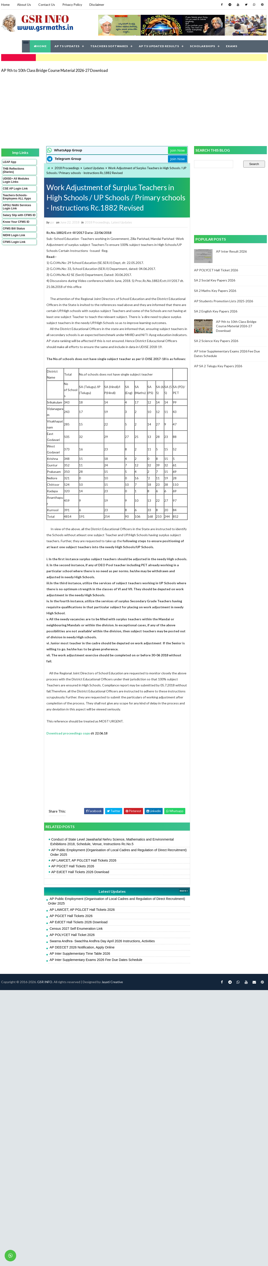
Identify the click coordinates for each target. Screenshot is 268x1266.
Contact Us (46, 4)
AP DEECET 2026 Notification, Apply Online (82, 947)
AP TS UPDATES (67, 46)
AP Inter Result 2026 (231, 251)
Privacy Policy (72, 4)
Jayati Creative (112, 982)
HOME (40, 46)
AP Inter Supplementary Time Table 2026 (80, 953)
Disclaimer (96, 4)
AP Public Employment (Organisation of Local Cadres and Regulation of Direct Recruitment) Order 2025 (118, 852)
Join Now (177, 150)
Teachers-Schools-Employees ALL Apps (17, 197)
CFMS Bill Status (14, 228)
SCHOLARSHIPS (202, 46)
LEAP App (9, 162)
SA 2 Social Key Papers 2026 (214, 280)
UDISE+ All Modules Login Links (16, 180)
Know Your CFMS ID (16, 221)
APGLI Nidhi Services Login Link (17, 207)
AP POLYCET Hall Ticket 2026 (72, 935)
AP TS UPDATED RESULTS (159, 46)
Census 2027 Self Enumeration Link (76, 928)
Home (5, 4)
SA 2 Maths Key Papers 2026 (215, 291)
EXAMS (231, 46)
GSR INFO (44, 982)
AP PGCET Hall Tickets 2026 (72, 866)
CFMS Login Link (14, 242)
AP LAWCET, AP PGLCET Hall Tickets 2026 (83, 860)
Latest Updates (94, 168)
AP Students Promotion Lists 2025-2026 (223, 301)
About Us (24, 4)
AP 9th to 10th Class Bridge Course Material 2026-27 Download (54, 70)
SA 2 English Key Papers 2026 (215, 311)
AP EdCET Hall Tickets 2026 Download (80, 872)
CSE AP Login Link (15, 188)
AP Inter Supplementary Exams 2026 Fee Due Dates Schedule (96, 960)
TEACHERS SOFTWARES (109, 46)
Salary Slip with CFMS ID (19, 215)
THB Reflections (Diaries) (13, 170)
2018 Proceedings (67, 168)
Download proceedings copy (68, 733)
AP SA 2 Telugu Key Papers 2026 (218, 366)
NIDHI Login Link (14, 235)
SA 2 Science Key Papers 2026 (216, 341)
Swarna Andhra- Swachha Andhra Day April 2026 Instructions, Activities (102, 941)
